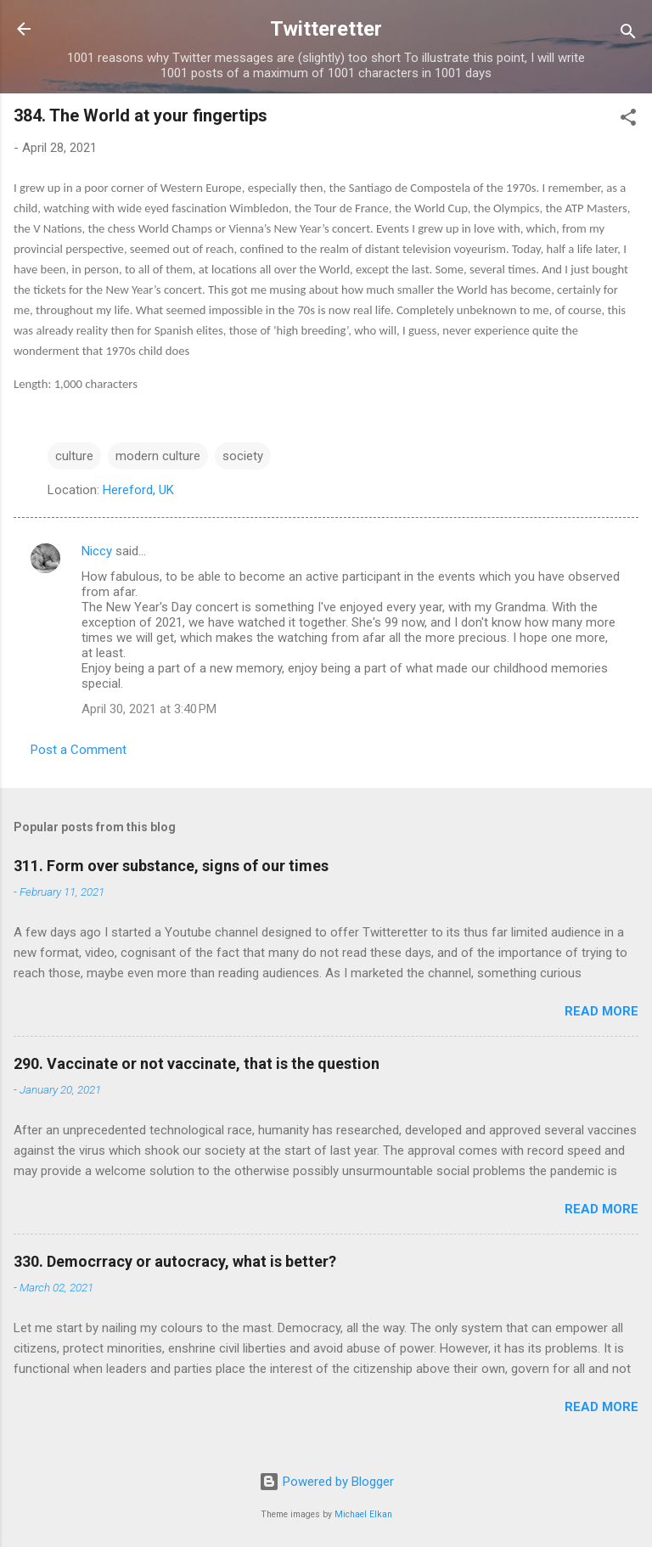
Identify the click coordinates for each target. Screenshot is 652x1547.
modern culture (157, 456)
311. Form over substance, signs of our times (171, 866)
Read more (601, 1011)
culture (74, 456)
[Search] (628, 34)
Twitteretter (326, 29)
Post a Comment (78, 749)
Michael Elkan (363, 1514)
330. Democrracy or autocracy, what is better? (175, 1261)
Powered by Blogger (326, 1481)
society (242, 456)
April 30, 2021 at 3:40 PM (149, 709)
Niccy (97, 551)
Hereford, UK (138, 490)
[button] (628, 120)
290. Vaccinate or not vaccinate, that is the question (196, 1063)
